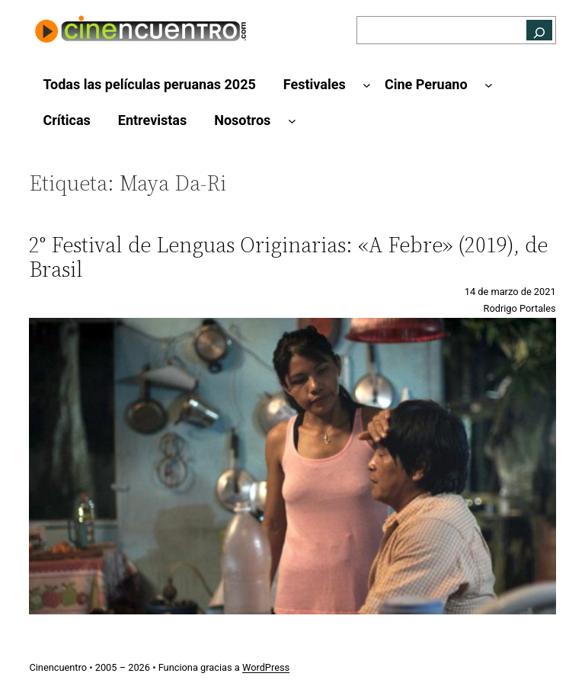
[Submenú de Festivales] (367, 85)
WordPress (265, 667)
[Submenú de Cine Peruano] (488, 85)
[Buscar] (539, 30)
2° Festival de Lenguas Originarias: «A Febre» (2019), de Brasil (288, 256)
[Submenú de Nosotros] (292, 121)
